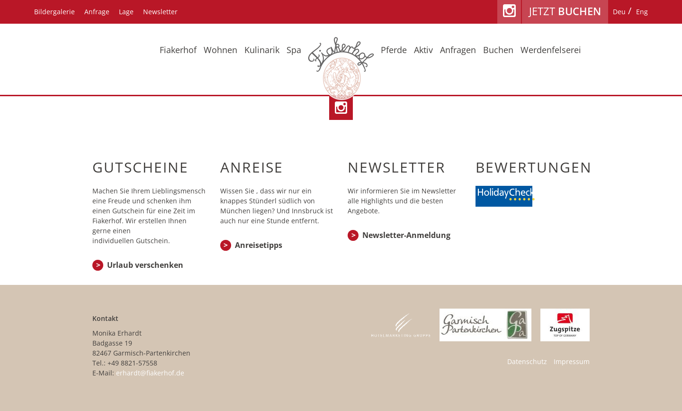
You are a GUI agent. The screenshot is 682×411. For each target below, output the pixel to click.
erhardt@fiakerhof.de (150, 372)
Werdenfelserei (550, 49)
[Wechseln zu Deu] (619, 12)
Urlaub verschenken (145, 265)
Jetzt (565, 11)
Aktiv (423, 49)
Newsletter (160, 11)
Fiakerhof (178, 49)
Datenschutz (527, 361)
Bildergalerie (54, 11)
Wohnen (220, 49)
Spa (294, 49)
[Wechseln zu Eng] (642, 12)
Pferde (394, 49)
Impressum (572, 361)
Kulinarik (261, 49)
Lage (126, 11)
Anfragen (458, 49)
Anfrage (96, 11)
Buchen (498, 49)
